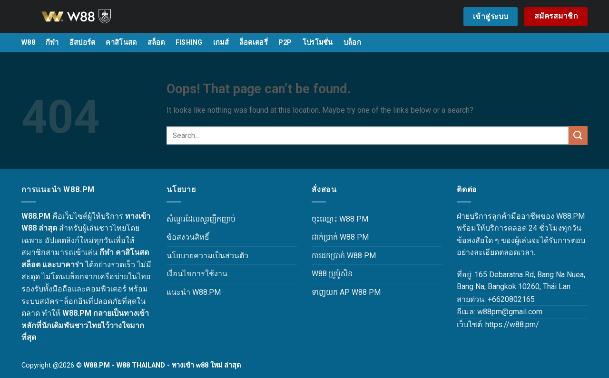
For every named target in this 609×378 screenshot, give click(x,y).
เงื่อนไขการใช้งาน (197, 273)
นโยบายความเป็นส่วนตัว (207, 255)
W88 (28, 43)
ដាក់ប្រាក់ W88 (333, 237)
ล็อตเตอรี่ (253, 43)
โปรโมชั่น (318, 43)
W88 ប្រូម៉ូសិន (332, 273)
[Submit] (578, 135)
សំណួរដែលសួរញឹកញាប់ (201, 218)
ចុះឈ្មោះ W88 (333, 218)
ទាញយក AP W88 (339, 292)
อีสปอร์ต (82, 43)
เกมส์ (221, 43)
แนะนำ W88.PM (194, 292)
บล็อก (352, 43)
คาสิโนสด (121, 43)
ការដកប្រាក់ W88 (337, 255)
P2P (285, 43)
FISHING (189, 43)
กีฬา (52, 43)
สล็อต (156, 43)
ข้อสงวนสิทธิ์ (188, 237)
